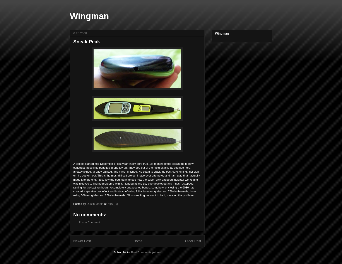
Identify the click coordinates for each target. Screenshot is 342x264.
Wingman (89, 16)
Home (138, 241)
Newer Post (82, 241)
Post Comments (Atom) (146, 252)
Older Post (193, 241)
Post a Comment (89, 222)
